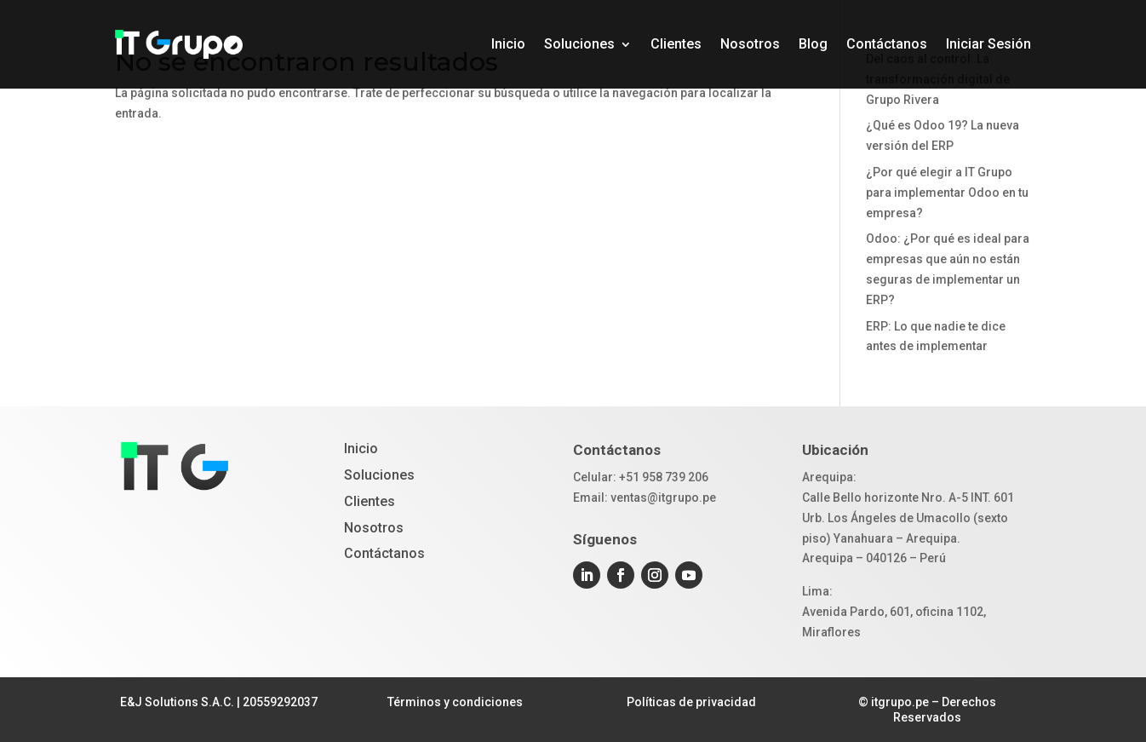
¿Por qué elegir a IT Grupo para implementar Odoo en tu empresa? (947, 192)
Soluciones (579, 44)
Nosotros (750, 44)
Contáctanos (886, 44)
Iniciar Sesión (988, 44)
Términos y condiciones (455, 702)
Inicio (508, 44)
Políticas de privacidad (691, 702)
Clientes (676, 44)
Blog (813, 44)
